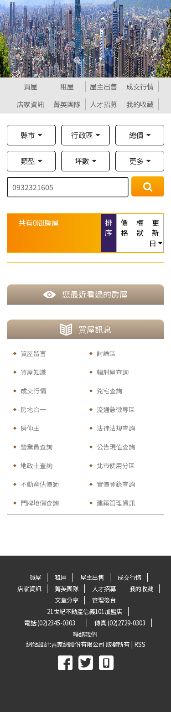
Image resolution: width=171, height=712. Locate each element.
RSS (139, 644)
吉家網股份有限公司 (77, 644)
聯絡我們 (85, 634)
